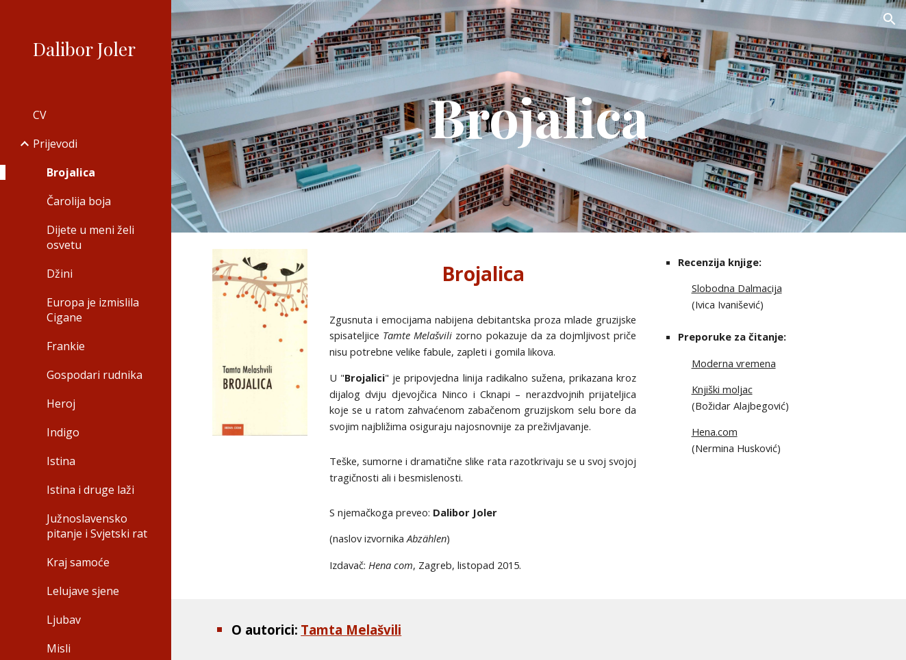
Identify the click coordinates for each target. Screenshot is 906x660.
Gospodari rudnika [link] (94, 374)
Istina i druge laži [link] (90, 489)
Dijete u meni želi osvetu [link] (90, 237)
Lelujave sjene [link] (83, 590)
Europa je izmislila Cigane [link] (93, 310)
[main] (538, 116)
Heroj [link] (61, 403)
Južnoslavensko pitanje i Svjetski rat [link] (97, 526)
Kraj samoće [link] (78, 562)
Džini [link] (60, 273)
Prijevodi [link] (55, 143)
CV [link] (40, 114)
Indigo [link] (63, 432)
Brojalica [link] (71, 172)
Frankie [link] (66, 346)
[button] (889, 19)
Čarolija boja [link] (79, 201)
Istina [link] (61, 460)
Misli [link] (59, 648)
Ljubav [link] (64, 619)
